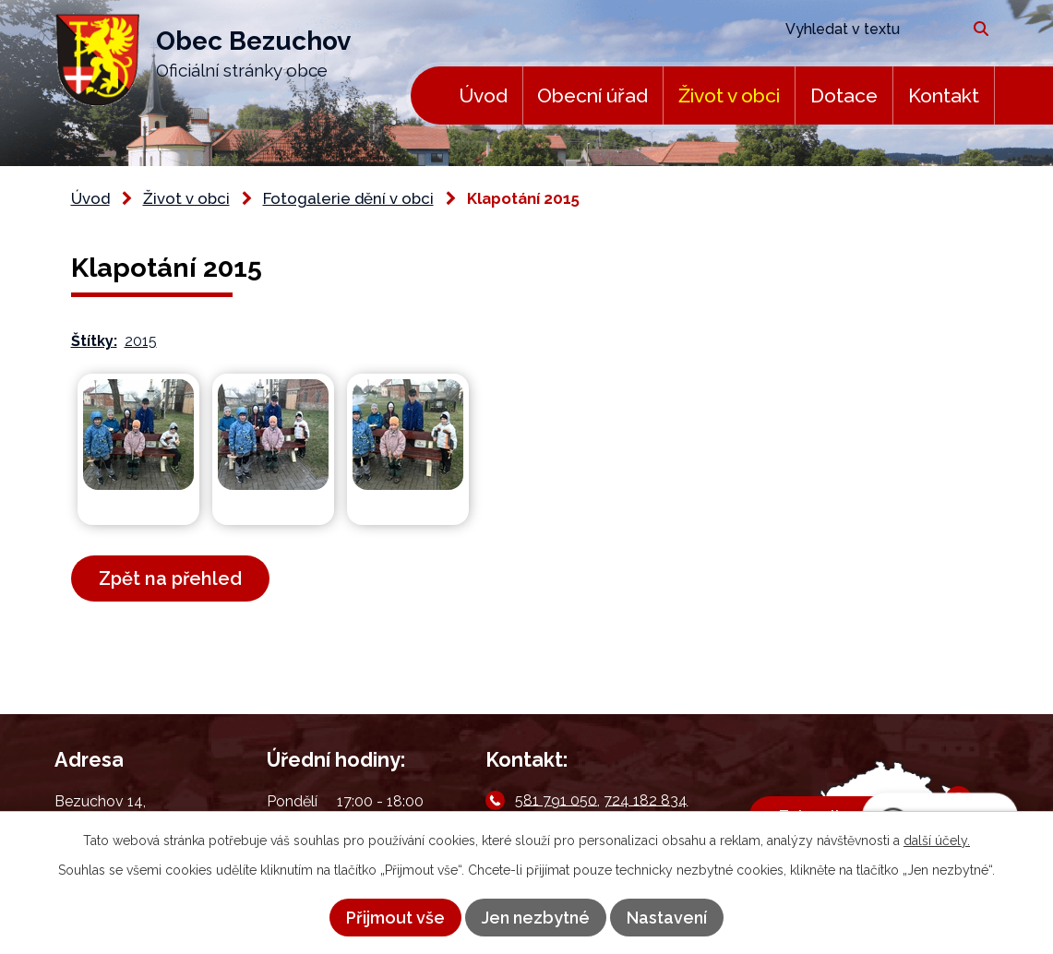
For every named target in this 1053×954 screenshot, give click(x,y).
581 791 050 (556, 799)
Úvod (483, 95)
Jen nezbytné (536, 917)
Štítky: (94, 341)
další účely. (936, 840)
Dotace (844, 95)
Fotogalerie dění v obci (348, 198)
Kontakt (943, 95)
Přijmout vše (395, 917)
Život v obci (729, 95)
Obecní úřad (592, 95)
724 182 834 (646, 799)
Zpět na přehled (170, 578)
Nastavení (667, 917)
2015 (141, 341)
